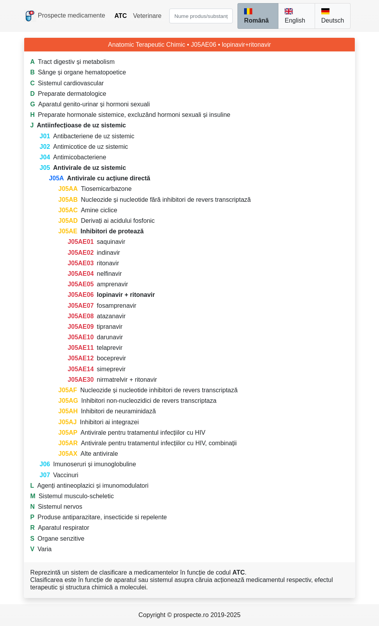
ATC (121, 15)
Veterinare (147, 15)
